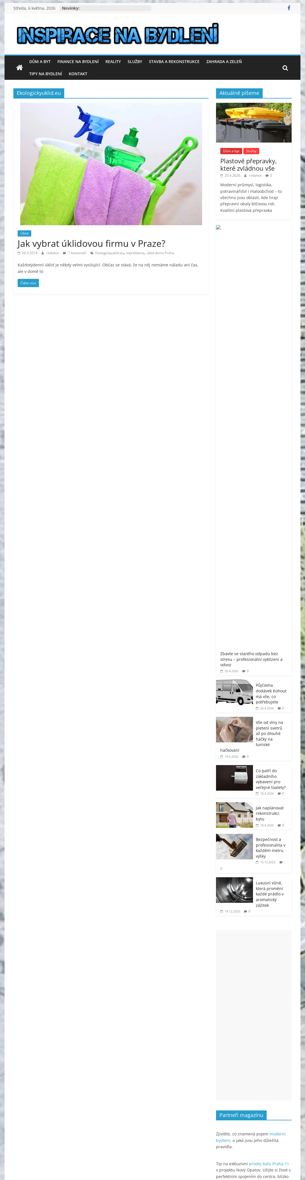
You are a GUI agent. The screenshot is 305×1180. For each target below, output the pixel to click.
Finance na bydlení (78, 61)
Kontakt (78, 73)
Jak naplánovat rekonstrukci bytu (270, 407)
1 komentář (74, 252)
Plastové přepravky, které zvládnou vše (248, 164)
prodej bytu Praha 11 (269, 757)
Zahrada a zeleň (224, 61)
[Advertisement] (254, 608)
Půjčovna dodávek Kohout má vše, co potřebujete (271, 287)
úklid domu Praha (160, 252)
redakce (53, 252)
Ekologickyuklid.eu (109, 252)
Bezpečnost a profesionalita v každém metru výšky (270, 441)
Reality (113, 61)
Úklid (24, 233)
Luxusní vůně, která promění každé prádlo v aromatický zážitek (270, 487)
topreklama (135, 252)
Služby (135, 61)
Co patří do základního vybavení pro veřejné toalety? (271, 373)
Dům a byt (40, 61)
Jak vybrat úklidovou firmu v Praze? (91, 243)
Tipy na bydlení (45, 73)
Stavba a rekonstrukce (174, 61)
